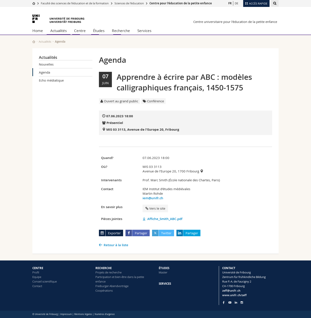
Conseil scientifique (44, 281)
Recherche (121, 30)
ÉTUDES (164, 268)
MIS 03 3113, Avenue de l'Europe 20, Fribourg (142, 129)
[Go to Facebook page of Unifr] (223, 302)
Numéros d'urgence (105, 314)
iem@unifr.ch (153, 198)
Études (99, 30)
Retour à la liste (116, 245)
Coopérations (104, 290)
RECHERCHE (103, 268)
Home (37, 30)
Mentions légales (83, 314)
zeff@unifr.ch (231, 290)
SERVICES (165, 284)
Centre (80, 30)
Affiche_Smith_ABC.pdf (164, 219)
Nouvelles (46, 64)
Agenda (44, 72)
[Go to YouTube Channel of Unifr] (229, 302)
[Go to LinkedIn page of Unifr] (236, 302)
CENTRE (37, 268)
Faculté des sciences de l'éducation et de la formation (75, 3)
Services (144, 30)
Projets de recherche (108, 272)
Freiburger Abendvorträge (112, 286)
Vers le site (155, 208)
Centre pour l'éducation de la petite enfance (180, 3)
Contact (37, 286)
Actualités (58, 30)
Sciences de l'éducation (129, 3)
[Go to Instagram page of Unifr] (242, 302)
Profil (35, 272)
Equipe (36, 277)
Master (163, 272)
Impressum (66, 314)
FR (230, 3)
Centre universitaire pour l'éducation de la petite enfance (235, 21)
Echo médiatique (51, 80)
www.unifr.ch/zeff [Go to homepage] (234, 295)
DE (236, 3)
